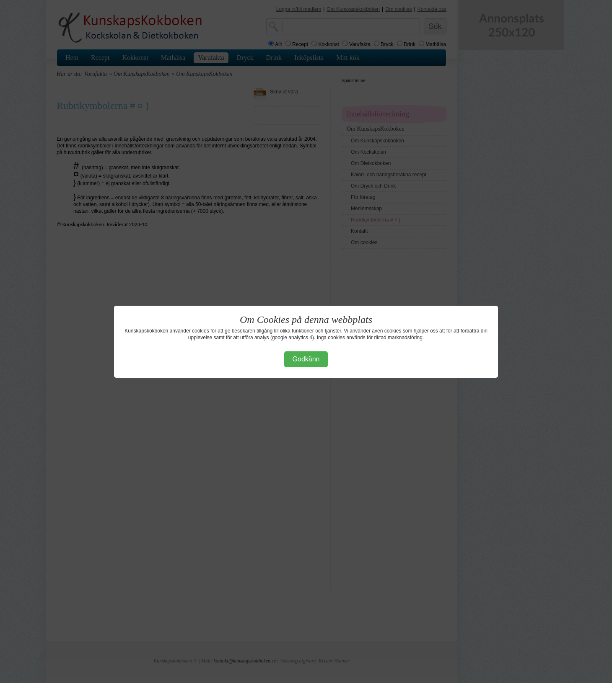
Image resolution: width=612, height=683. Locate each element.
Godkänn (306, 359)
